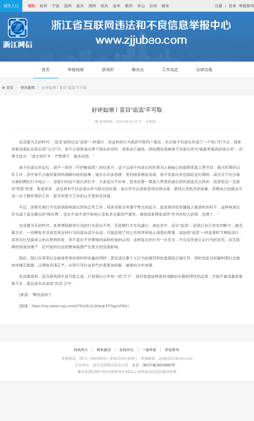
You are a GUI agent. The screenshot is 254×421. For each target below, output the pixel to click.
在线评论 (126, 350)
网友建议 (104, 350)
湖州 (92, 6)
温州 (68, 6)
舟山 (141, 6)
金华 (116, 6)
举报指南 (76, 69)
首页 (46, 69)
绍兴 (104, 6)
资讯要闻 (28, 88)
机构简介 (81, 350)
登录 (232, 6)
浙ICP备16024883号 (159, 365)
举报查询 (246, 6)
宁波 (55, 6)
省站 (31, 6)
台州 (153, 6)
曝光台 (138, 69)
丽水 (165, 6)
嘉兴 (80, 6)
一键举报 (149, 350)
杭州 (43, 6)
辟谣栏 (108, 69)
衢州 (129, 6)
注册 (219, 6)
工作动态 (170, 69)
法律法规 (204, 69)
